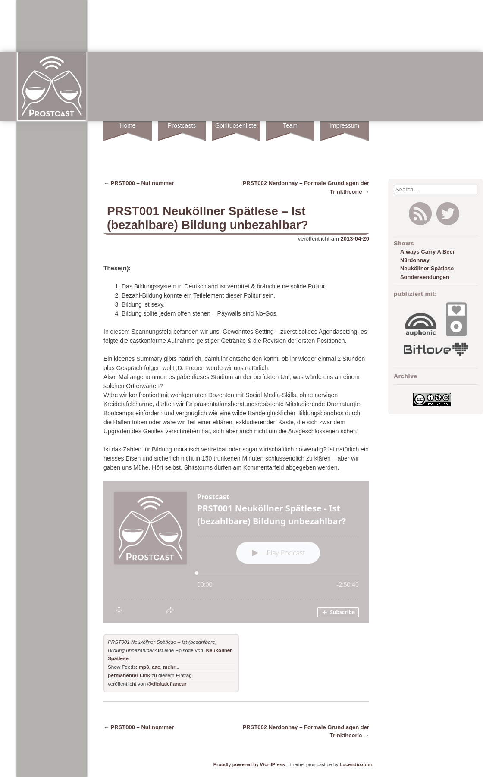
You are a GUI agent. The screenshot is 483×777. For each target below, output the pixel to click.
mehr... (171, 667)
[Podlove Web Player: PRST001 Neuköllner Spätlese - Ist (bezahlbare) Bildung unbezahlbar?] (236, 552)
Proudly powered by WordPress (249, 764)
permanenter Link (129, 675)
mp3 (143, 667)
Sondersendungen (424, 277)
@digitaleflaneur (166, 683)
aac (156, 667)
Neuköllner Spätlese (427, 268)
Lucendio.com (356, 764)
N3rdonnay (415, 260)
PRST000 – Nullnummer (139, 183)
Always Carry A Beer (427, 251)
